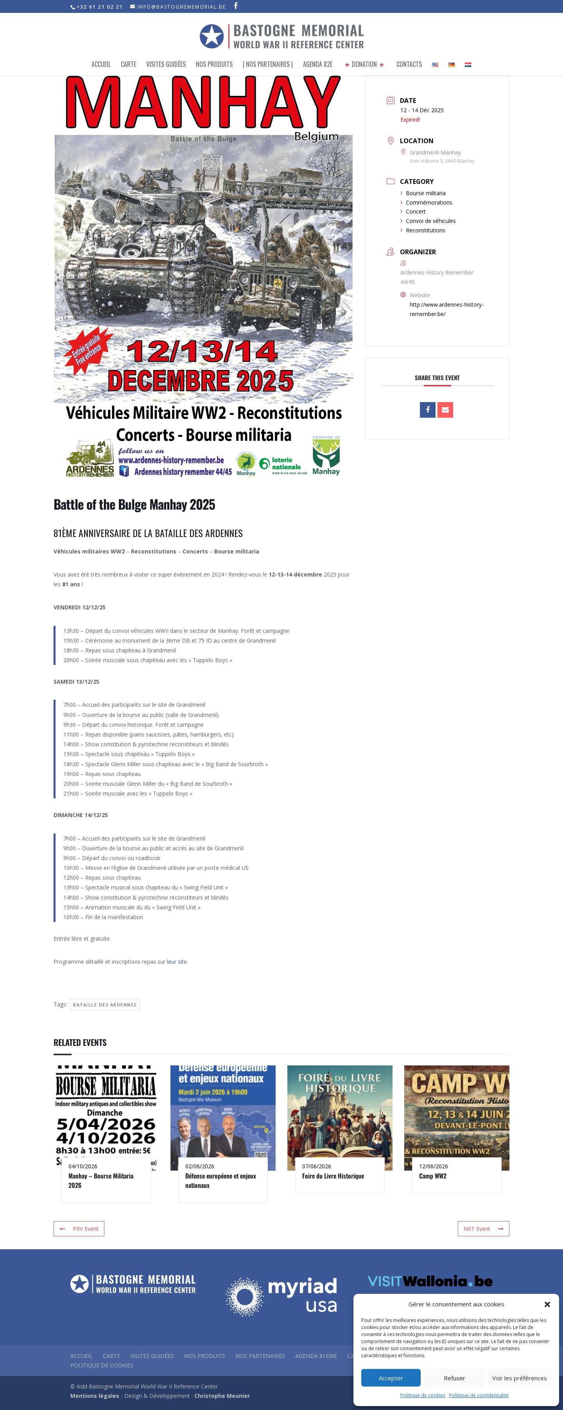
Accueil (101, 65)
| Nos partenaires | (268, 65)
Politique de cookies (422, 1395)
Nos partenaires (260, 1356)
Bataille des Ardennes (105, 1005)
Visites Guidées (166, 65)
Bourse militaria (423, 193)
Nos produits (214, 65)
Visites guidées (152, 1356)
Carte (128, 65)
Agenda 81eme (316, 1356)
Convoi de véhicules (428, 221)
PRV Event (79, 1228)
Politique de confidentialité (479, 1395)
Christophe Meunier (222, 1395)
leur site (177, 961)
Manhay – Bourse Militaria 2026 (100, 1180)
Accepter (391, 1378)
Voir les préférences (519, 1378)
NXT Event (484, 1228)
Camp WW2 (432, 1175)
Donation (364, 65)
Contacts (409, 65)
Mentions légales (94, 1395)
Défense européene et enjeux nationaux (220, 1180)
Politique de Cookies (101, 1365)
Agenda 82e (317, 65)
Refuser (454, 1378)
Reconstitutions (422, 230)
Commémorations (426, 202)
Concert (413, 211)
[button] (547, 1304)
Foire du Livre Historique (333, 1175)
